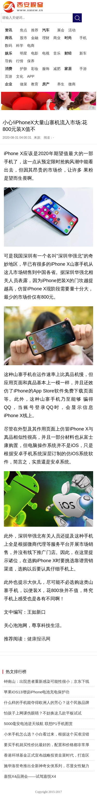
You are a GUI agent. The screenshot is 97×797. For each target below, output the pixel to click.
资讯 (8, 30)
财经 (68, 53)
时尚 (68, 38)
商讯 (8, 38)
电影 (34, 53)
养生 (60, 84)
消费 (8, 69)
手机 (83, 38)
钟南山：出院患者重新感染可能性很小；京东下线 (46, 681)
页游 (8, 76)
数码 (8, 45)
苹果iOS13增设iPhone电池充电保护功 (36, 692)
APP (30, 76)
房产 (45, 84)
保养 (30, 61)
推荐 (34, 30)
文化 (19, 76)
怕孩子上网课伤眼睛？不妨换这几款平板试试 (42, 713)
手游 (83, 69)
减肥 (57, 69)
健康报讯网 (39, 638)
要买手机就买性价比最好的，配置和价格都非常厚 (46, 744)
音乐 (57, 53)
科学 (19, 45)
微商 (72, 84)
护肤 (23, 69)
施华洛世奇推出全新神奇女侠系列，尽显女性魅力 (46, 766)
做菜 (23, 84)
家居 (68, 69)
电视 (45, 53)
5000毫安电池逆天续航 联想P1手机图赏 (38, 723)
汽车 (45, 30)
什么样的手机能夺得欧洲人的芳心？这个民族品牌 (46, 702)
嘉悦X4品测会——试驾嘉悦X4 (30, 776)
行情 (19, 61)
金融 (34, 38)
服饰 (45, 69)
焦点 (23, 30)
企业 (8, 84)
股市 (23, 38)
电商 (30, 45)
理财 (45, 38)
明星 (23, 53)
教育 (34, 84)
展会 (60, 30)
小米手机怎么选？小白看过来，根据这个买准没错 (46, 734)
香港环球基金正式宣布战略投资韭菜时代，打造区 (46, 755)
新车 (83, 53)
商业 (57, 38)
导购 (8, 61)
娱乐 (8, 53)
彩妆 (34, 69)
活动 (72, 30)
